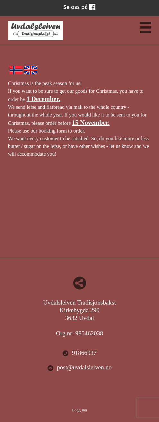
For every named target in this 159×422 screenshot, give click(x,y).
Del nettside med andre (79, 283)
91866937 (79, 353)
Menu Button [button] (145, 27)
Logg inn (79, 410)
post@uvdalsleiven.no (79, 367)
